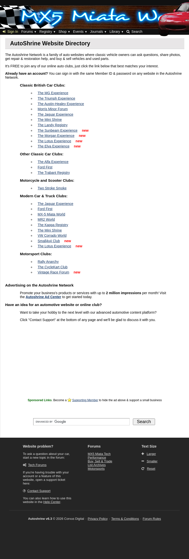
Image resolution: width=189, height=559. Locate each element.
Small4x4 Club (49, 241)
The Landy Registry (52, 125)
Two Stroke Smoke (52, 188)
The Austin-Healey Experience (61, 104)
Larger (151, 454)
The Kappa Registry (53, 225)
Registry (45, 32)
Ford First (45, 167)
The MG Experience (53, 93)
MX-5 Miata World (51, 214)
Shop (63, 32)
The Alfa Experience (53, 162)
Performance (97, 457)
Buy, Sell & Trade (100, 461)
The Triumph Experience (56, 98)
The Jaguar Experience (55, 114)
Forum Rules (152, 519)
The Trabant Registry (54, 173)
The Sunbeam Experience (58, 130)
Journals (96, 32)
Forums (27, 32)
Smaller (152, 461)
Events (78, 32)
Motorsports (96, 468)
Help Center (51, 502)
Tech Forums (37, 465)
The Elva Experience (53, 146)
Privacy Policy (98, 519)
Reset (151, 468)
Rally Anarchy (48, 262)
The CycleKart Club (52, 267)
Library (115, 32)
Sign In (10, 32)
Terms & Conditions (125, 519)
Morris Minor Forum (53, 109)
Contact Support (38, 491)
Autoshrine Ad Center (43, 297)
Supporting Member (85, 400)
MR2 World (46, 219)
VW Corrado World (52, 235)
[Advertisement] (94, 362)
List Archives (97, 465)
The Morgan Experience (56, 136)
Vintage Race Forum (53, 272)
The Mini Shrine (50, 120)
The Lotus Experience (54, 141)
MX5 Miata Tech (99, 454)
